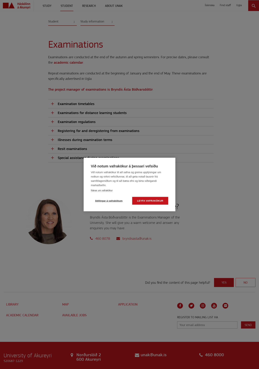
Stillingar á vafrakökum (108, 200)
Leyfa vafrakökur (150, 200)
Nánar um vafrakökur (102, 190)
